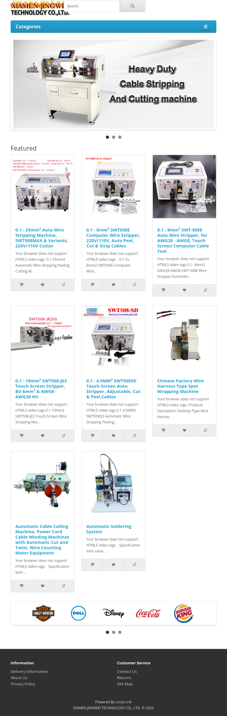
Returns (124, 677)
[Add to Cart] (21, 285)
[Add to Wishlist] (42, 285)
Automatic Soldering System (109, 528)
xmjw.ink (124, 701)
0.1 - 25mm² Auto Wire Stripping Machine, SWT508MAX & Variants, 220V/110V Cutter (41, 238)
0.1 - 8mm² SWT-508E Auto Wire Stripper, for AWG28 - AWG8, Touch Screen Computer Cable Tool (183, 240)
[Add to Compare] (63, 285)
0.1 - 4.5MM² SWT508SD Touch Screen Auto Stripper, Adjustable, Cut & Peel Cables (113, 388)
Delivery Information (29, 671)
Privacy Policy (23, 683)
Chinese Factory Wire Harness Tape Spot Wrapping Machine (180, 386)
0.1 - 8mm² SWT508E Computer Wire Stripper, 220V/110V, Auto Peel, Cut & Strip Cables (113, 238)
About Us (19, 677)
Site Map (125, 683)
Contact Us (127, 671)
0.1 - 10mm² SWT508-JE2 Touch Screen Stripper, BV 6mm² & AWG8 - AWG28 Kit (41, 388)
